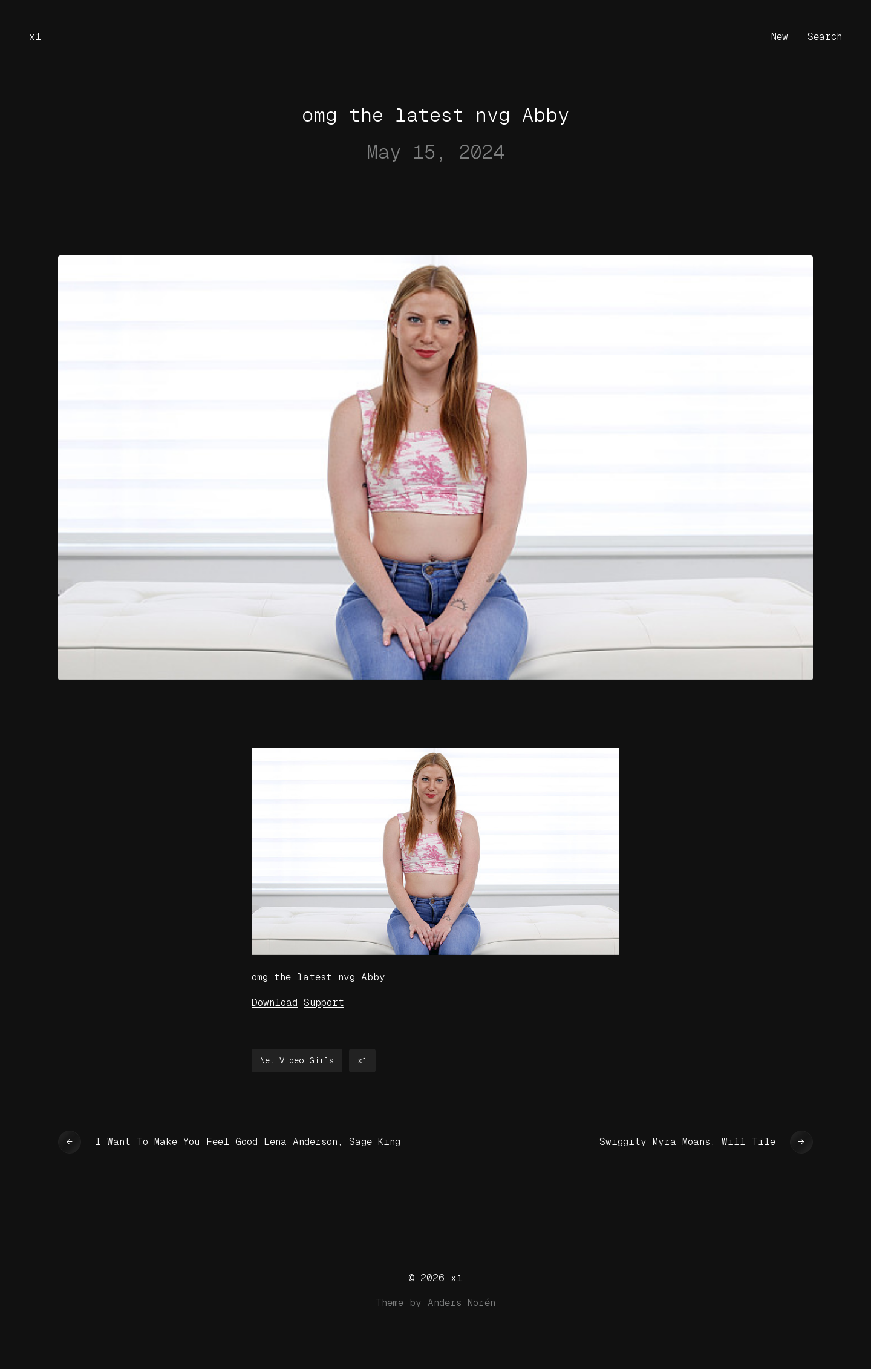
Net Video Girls (297, 1060)
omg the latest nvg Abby (318, 977)
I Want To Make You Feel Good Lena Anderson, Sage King (248, 1141)
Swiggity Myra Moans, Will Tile (687, 1141)
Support (324, 1002)
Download (275, 1002)
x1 (35, 36)
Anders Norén (461, 1302)
